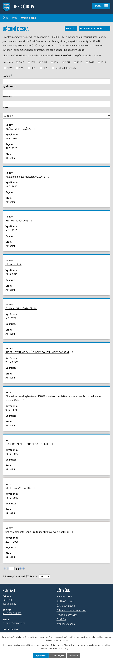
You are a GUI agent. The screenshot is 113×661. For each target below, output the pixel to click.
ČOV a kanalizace (65, 605)
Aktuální (10, 158)
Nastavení (73, 655)
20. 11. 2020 (12, 541)
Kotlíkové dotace (65, 601)
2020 (79, 62)
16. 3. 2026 (11, 186)
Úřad (14, 17)
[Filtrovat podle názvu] (56, 81)
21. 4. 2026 (11, 138)
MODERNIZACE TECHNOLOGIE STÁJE (29, 444)
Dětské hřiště (15, 264)
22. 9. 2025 (11, 274)
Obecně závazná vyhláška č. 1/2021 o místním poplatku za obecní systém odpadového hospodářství (53, 398)
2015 (21, 62)
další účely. (63, 640)
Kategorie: (8, 62)
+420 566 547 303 (12, 613)
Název (6, 75)
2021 (91, 62)
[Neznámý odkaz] (20, 568)
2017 (44, 62)
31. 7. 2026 (11, 148)
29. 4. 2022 (11, 362)
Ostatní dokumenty (65, 67)
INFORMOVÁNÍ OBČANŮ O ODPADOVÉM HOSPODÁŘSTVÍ (39, 352)
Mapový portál (64, 596)
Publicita (61, 619)
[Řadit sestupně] (11, 75)
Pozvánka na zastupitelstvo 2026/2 (27, 176)
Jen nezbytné (57, 655)
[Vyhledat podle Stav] (56, 116)
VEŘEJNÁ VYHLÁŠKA (20, 128)
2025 (33, 67)
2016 (32, 62)
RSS (71, 28)
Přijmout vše (40, 655)
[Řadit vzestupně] (11, 74)
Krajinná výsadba (65, 623)
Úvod (5, 17)
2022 (103, 62)
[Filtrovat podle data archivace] (56, 104)
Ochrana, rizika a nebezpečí (71, 610)
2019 (67, 62)
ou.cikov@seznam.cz (14, 622)
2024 (21, 67)
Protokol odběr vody (19, 220)
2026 (45, 67)
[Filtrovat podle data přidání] (56, 93)
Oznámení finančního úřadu (23, 308)
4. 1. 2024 (10, 318)
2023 (9, 67)
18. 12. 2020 (11, 453)
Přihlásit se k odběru (94, 28)
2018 (56, 62)
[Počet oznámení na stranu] (44, 576)
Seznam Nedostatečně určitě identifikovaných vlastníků (39, 531)
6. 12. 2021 (11, 409)
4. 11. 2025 (11, 230)
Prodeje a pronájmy (66, 614)
